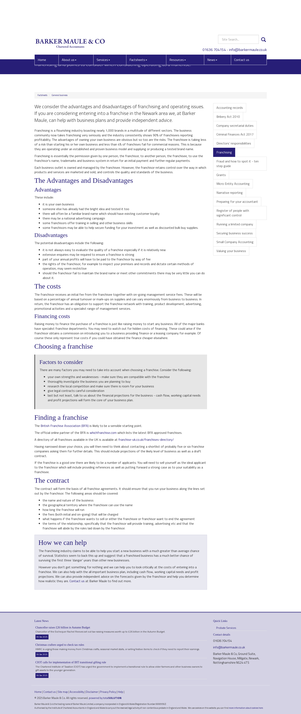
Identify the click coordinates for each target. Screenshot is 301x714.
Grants (221, 174)
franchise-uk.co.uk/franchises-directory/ (146, 439)
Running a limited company (234, 224)
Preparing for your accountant (237, 201)
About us (69, 29)
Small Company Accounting (235, 241)
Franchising (224, 152)
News (212, 29)
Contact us (241, 29)
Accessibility (77, 692)
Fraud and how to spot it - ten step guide (237, 163)
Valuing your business (231, 250)
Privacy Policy (108, 692)
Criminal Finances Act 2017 (235, 134)
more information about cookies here (246, 708)
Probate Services (226, 628)
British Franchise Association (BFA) (65, 425)
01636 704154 (214, 19)
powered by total (105, 698)
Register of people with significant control (232, 213)
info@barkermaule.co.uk (248, 19)
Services (103, 29)
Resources (177, 29)
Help (120, 692)
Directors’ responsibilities (233, 143)
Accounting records (229, 107)
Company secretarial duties (235, 125)
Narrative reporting (229, 192)
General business (59, 95)
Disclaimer (92, 692)
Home (42, 29)
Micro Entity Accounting (233, 183)
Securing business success (234, 233)
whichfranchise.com (103, 432)
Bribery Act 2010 (228, 116)
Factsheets (138, 29)
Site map (63, 692)
